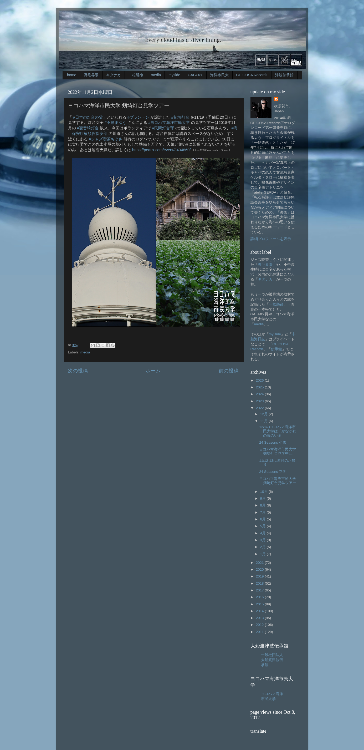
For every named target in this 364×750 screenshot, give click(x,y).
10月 (264, 492)
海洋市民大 (219, 75)
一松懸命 (136, 75)
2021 (260, 563)
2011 (260, 632)
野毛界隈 (91, 75)
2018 (260, 583)
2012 (260, 625)
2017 (260, 590)
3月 (263, 540)
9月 (263, 498)
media (156, 75)
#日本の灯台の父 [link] (88, 117)
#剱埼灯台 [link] (180, 117)
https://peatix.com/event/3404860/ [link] (161, 150)
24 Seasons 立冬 (272, 472)
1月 (263, 554)
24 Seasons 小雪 (272, 442)
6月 (263, 519)
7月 (263, 512)
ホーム (153, 370)
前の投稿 (229, 370)
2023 (260, 401)
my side (275, 334)
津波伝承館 (284, 75)
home (71, 75)
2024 (260, 394)
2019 (260, 576)
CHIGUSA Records (252, 75)
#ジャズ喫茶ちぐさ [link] (105, 139)
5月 (263, 526)
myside (174, 75)
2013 (260, 618)
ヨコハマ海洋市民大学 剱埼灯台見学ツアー (277, 481)
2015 (260, 604)
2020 (260, 569)
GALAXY (195, 75)
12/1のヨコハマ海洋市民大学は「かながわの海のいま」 (277, 431)
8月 (263, 505)
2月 (263, 547)
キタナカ (113, 75)
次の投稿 (78, 370)
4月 (263, 533)
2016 (260, 597)
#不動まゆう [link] (115, 122)
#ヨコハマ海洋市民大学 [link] (169, 122)
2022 (260, 408)
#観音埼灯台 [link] (88, 128)
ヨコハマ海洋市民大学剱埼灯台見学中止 (277, 451)
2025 (260, 387)
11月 (264, 421)
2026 (260, 380)
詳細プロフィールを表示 (270, 239)
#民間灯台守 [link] (163, 128)
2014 (260, 611)
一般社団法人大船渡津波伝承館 (272, 660)
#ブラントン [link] (138, 117)
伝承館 (276, 349)
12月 (264, 414)
